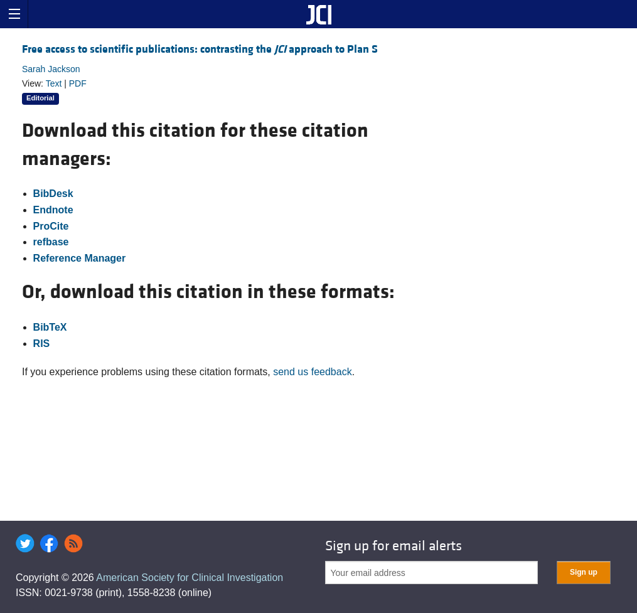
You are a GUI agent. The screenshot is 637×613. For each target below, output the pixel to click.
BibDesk (53, 193)
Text (54, 83)
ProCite (51, 226)
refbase (51, 242)
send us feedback (312, 371)
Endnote (53, 210)
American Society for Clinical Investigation (189, 577)
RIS (41, 343)
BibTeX (50, 327)
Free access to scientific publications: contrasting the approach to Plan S (200, 49)
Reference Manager (79, 258)
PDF (78, 83)
